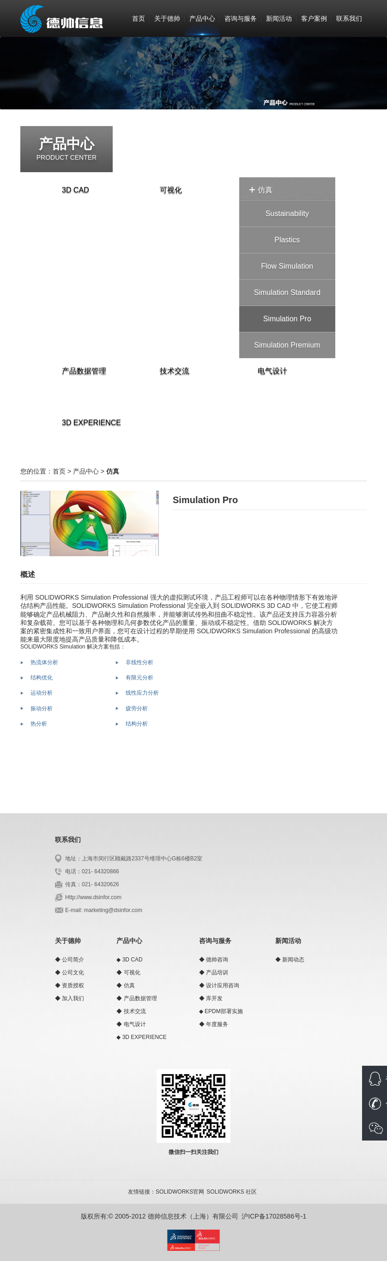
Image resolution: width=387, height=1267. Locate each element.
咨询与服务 (240, 18)
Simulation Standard (287, 292)
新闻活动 (279, 18)
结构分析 (137, 724)
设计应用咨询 (222, 985)
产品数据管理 (80, 371)
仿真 (260, 190)
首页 (138, 18)
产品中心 (202, 18)
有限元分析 (139, 677)
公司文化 (73, 972)
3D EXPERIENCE (87, 422)
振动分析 (41, 708)
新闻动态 (293, 959)
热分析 (38, 724)
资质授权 (73, 985)
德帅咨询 (217, 959)
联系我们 (349, 18)
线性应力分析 (142, 693)
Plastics (287, 240)
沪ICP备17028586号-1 (274, 1216)
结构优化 (41, 677)
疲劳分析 (137, 708)
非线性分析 (139, 662)
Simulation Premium (287, 345)
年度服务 (217, 1024)
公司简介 (73, 959)
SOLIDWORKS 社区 (231, 1192)
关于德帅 (167, 18)
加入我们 (73, 998)
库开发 (214, 998)
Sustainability (287, 213)
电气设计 (268, 371)
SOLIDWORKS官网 (180, 1192)
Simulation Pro (287, 319)
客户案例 (314, 18)
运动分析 (41, 693)
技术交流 (170, 371)
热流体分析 (44, 662)
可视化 (166, 190)
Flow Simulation (287, 266)
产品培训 (217, 972)
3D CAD (71, 190)
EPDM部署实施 (224, 1011)
